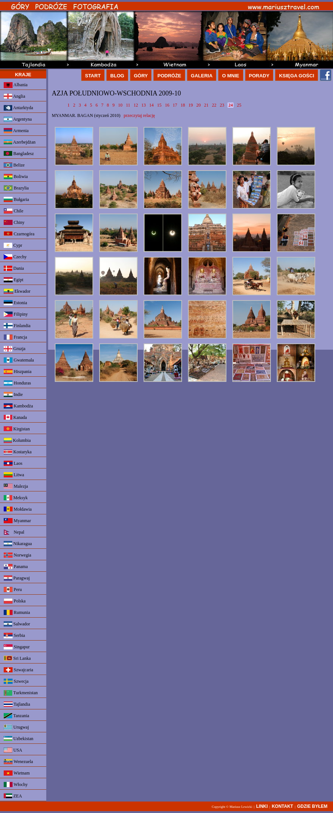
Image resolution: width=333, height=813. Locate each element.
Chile (13, 211)
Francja (15, 337)
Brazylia (16, 188)
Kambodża (18, 406)
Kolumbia (17, 440)
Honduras (17, 383)
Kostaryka (17, 451)
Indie (13, 394)
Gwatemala (19, 360)
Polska (15, 601)
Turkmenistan (21, 693)
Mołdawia (18, 509)
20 (198, 105)
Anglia (14, 96)
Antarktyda (18, 108)
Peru (13, 589)
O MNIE (230, 75)
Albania (15, 85)
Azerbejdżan (20, 142)
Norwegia (17, 555)
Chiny (14, 222)
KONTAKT (282, 806)
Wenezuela (18, 761)
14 (151, 105)
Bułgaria (16, 199)
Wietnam (17, 773)
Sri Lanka (17, 658)
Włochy (16, 784)
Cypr (13, 245)
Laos (13, 463)
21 (206, 105)
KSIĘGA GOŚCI (296, 75)
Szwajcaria (18, 669)
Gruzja (15, 349)
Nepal (14, 532)
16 (167, 105)
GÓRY (141, 75)
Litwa (14, 474)
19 (190, 105)
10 (120, 105)
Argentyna (18, 119)
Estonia (15, 302)
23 (222, 105)
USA (13, 750)
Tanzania (16, 715)
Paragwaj (17, 578)
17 (175, 105)
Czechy (15, 256)
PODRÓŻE (169, 75)
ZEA (13, 796)
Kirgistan (17, 428)
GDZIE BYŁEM (312, 806)
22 (214, 105)
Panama (16, 566)
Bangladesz (19, 153)
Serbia (14, 635)
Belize (14, 165)
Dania (14, 268)
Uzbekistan (18, 738)
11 (128, 105)
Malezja (16, 486)
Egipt (13, 279)
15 (159, 105)
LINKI (262, 806)
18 (183, 105)
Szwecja (16, 681)
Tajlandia (17, 704)
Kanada (15, 417)
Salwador (17, 623)
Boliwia (16, 176)
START (93, 75)
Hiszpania (17, 371)
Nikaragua (18, 543)
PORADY (259, 75)
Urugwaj (16, 727)
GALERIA (202, 75)
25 (239, 105)
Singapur (17, 646)
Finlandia (17, 325)
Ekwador (17, 291)
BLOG (117, 75)
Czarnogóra (19, 233)
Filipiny (16, 314)
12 (136, 105)
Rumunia (17, 612)
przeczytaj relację (139, 115)
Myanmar (17, 520)
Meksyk (16, 497)
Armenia (16, 130)
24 (230, 105)
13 (143, 105)
